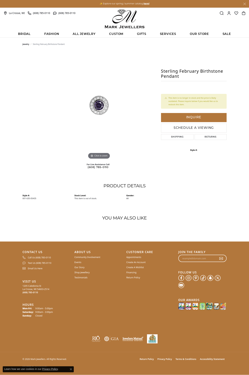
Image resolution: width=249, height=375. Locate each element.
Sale (227, 34)
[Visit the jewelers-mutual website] (132, 338)
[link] (14, 13)
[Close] (244, 4)
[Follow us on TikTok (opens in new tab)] (203, 278)
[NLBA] (152, 338)
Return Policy (133, 277)
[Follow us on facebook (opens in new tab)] (181, 278)
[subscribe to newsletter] (221, 258)
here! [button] (146, 4)
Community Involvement (87, 257)
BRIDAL (24, 34)
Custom (116, 34)
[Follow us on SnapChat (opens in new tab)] (210, 278)
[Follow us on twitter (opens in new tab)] (218, 278)
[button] (221, 13)
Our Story (79, 267)
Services (168, 34)
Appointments (133, 257)
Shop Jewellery (82, 272)
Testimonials (81, 277)
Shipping (177, 137)
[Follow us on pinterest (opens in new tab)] (196, 278)
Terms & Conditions (186, 359)
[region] (99, 105)
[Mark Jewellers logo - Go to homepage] (125, 19)
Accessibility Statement (212, 359)
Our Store (199, 34)
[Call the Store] (30, 292)
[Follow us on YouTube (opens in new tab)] (181, 285)
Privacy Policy (164, 359)
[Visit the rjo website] (96, 338)
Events (77, 262)
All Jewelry (84, 34)
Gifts (141, 34)
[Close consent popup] (71, 369)
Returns (211, 137)
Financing (131, 272)
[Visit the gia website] (111, 338)
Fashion (51, 34)
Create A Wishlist (135, 267)
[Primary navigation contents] (124, 33)
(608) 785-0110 (98, 167)
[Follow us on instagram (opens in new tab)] (188, 278)
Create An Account (136, 262)
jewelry (26, 44)
